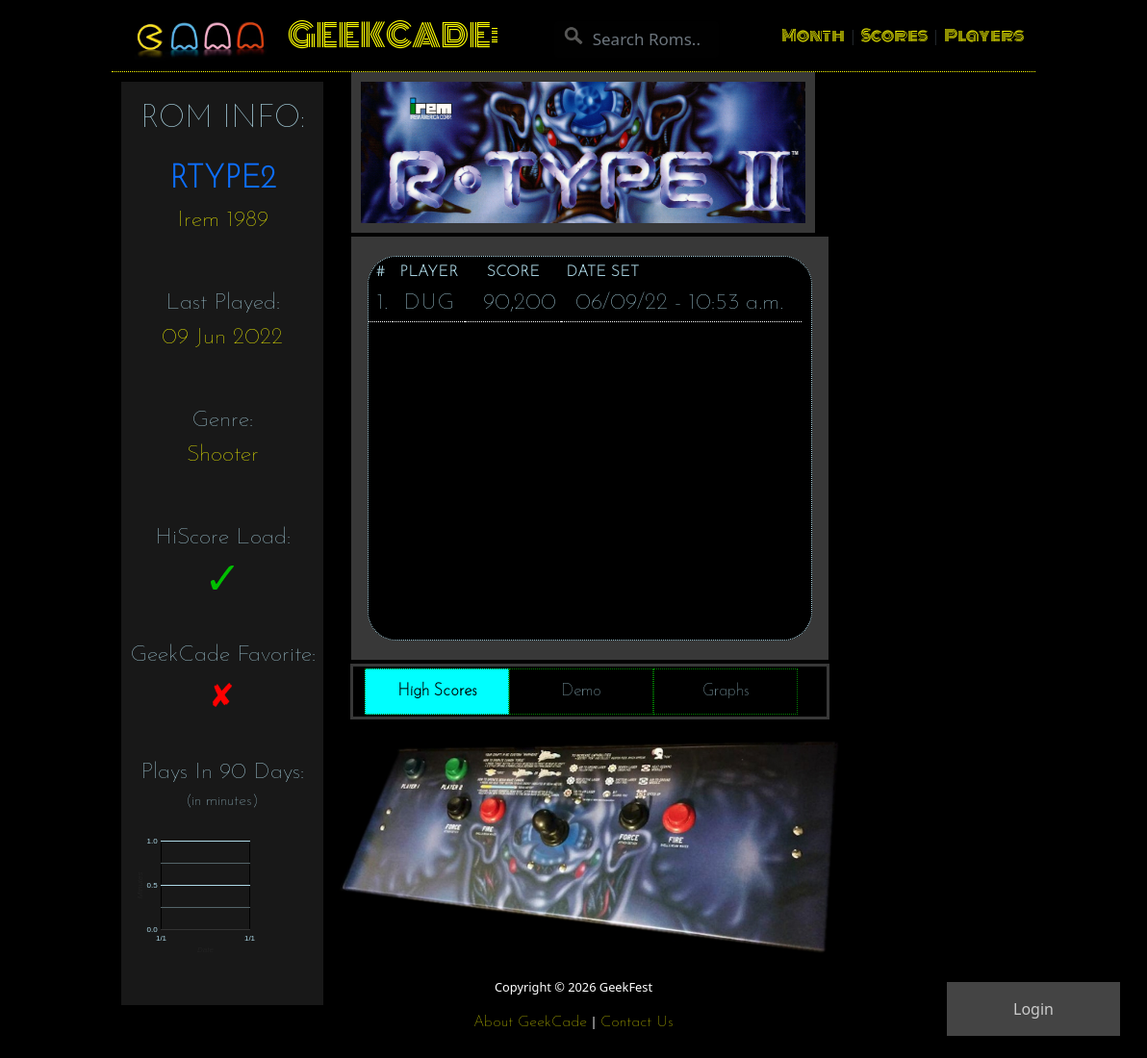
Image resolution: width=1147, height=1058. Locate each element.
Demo (581, 691)
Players (984, 35)
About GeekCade (530, 1022)
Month (813, 35)
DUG (428, 303)
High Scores (437, 691)
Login (1033, 1009)
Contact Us (637, 1022)
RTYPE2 (222, 179)
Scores (894, 35)
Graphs (726, 691)
